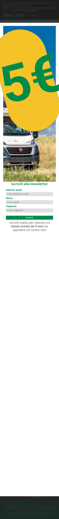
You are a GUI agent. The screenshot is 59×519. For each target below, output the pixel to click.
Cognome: (11, 206)
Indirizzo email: (14, 190)
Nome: (9, 198)
